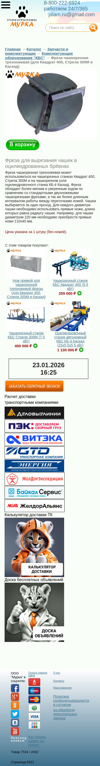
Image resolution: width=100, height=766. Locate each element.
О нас (56, 672)
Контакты (58, 681)
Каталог (33, 49)
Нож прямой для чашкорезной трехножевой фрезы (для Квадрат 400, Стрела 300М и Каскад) (26, 288)
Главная (13, 49)
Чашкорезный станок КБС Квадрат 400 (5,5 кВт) (70, 284)
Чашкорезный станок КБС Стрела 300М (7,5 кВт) (26, 337)
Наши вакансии (62, 687)
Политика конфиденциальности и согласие (71, 700)
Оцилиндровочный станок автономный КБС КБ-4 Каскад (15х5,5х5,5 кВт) (70, 339)
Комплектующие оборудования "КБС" (39, 55)
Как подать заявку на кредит (37, 741)
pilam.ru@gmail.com (71, 14)
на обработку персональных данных (65, 714)
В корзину (22, 145)
